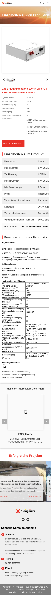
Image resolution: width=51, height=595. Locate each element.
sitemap (19, 587)
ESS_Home (25, 434)
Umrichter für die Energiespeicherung (18, 372)
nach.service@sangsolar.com (17, 575)
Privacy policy (8, 587)
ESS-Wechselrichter (20, 369)
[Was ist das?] (23, 519)
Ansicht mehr (36, 496)
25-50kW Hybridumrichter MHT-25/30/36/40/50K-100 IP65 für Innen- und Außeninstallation (25, 441)
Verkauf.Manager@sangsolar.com (19, 572)
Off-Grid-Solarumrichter (12, 375)
